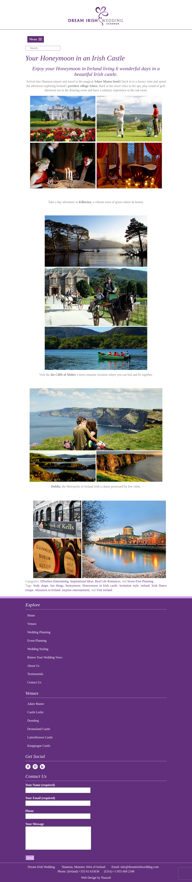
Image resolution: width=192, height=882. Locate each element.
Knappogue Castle (38, 745)
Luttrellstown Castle (40, 737)
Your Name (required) (58, 787)
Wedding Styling (37, 649)
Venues (31, 623)
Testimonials (35, 674)
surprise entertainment (76, 590)
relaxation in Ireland (47, 590)
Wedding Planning (38, 632)
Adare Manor (35, 703)
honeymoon (73, 585)
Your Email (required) (58, 800)
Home (31, 615)
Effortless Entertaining (54, 581)
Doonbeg (33, 720)
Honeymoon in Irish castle (100, 585)
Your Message (58, 836)
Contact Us (34, 682)
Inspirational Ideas (81, 581)
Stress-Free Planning (140, 581)
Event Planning (36, 640)
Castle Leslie (35, 712)
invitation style (129, 585)
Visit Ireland (104, 590)
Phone (58, 813)
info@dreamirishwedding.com (140, 867)
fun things (56, 585)
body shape (40, 585)
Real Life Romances (108, 581)
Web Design (88, 877)
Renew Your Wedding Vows (44, 657)
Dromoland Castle (38, 729)
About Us (33, 665)
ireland (145, 585)
